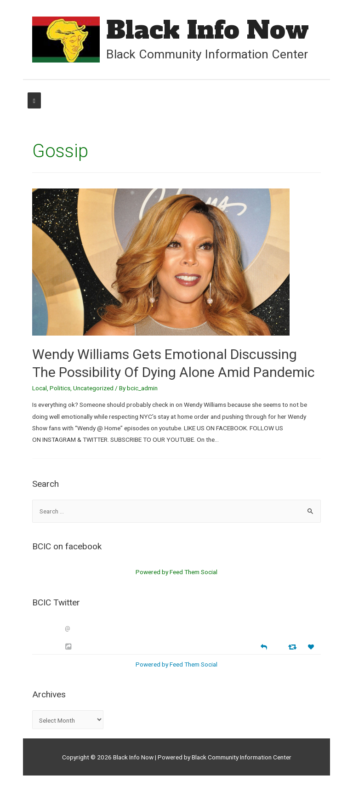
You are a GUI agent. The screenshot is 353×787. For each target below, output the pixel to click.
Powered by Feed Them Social (176, 572)
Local (39, 388)
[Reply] (264, 646)
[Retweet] (293, 646)
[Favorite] (312, 647)
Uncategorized (93, 388)
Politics (60, 388)
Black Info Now (207, 30)
